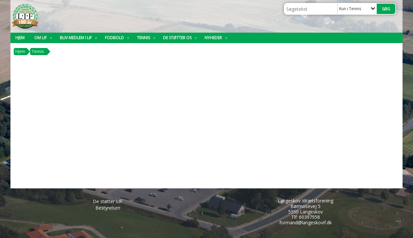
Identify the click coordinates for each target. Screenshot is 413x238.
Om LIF (42, 37)
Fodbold (116, 37)
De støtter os (179, 37)
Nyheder (215, 37)
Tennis (145, 37)
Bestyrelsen (107, 208)
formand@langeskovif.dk (305, 222)
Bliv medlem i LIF (77, 37)
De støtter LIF (108, 201)
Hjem (20, 37)
